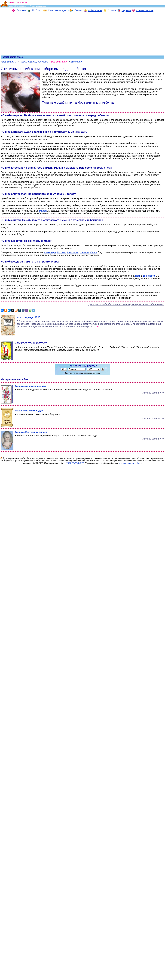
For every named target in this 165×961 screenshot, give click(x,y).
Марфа (43, 210)
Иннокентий (149, 275)
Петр (138, 275)
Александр (50, 252)
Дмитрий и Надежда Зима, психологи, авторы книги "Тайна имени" (126, 304)
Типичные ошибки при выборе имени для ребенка (78, 102)
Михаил (61, 252)
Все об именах (59, 61)
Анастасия (72, 252)
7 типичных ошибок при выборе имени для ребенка (43, 69)
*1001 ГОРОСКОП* (75, 463)
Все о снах (76, 61)
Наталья (84, 252)
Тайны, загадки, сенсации (33, 61)
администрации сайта (130, 463)
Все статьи (9, 61)
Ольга (93, 252)
